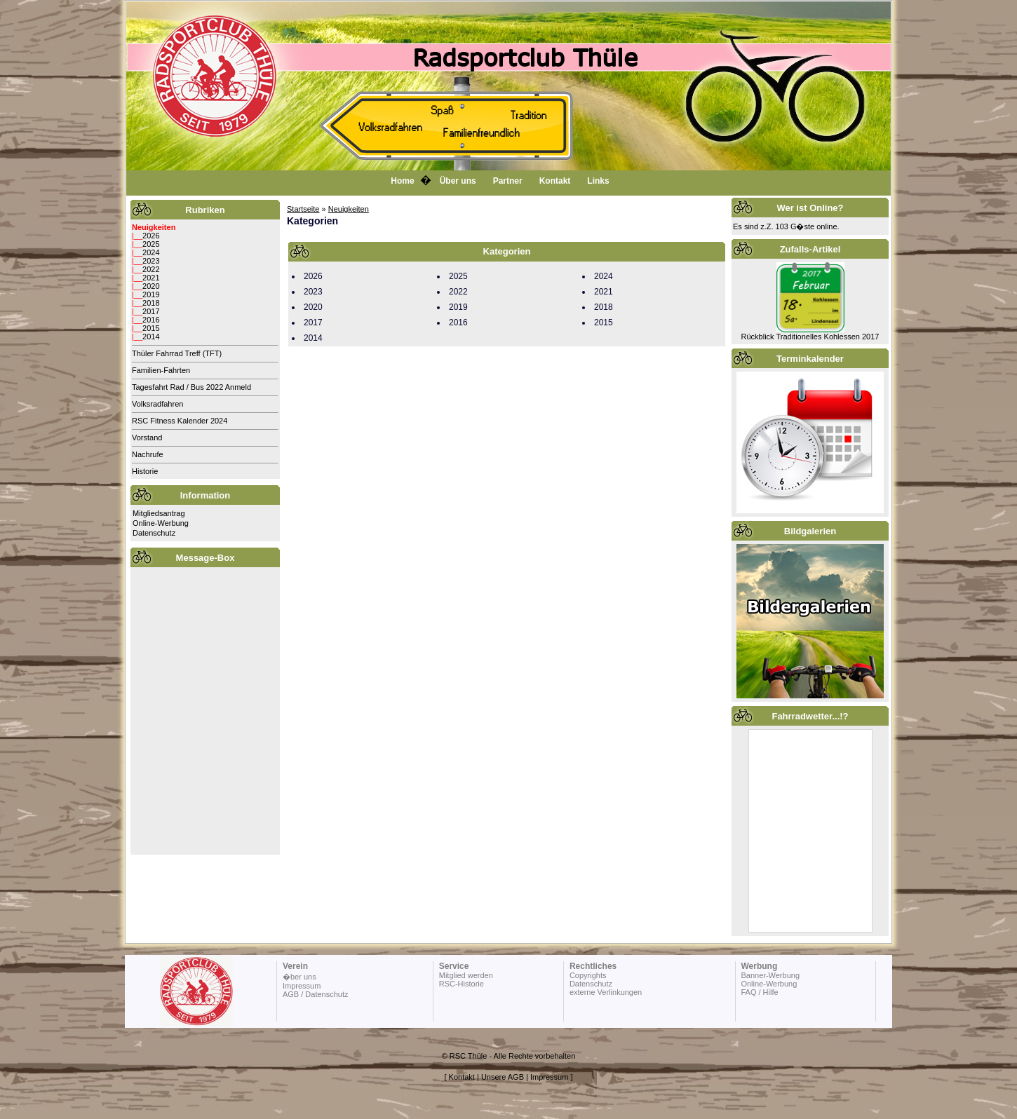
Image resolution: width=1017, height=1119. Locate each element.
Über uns (458, 181)
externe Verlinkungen (606, 992)
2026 (150, 235)
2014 (150, 336)
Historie (145, 471)
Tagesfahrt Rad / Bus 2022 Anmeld (191, 387)
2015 (150, 328)
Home (402, 181)
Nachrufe (147, 454)
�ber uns (299, 976)
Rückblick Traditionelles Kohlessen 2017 (810, 336)
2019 (150, 294)
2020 (150, 286)
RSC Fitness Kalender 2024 (179, 420)
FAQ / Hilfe (759, 992)
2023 (150, 261)
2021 (150, 277)
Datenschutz (154, 533)
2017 (150, 311)
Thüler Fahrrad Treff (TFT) (177, 353)
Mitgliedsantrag (159, 513)
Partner (508, 181)
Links (598, 181)
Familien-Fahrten (161, 370)
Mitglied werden (466, 975)
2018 (150, 303)
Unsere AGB (502, 1077)
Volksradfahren (157, 404)
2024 (150, 252)
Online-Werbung (161, 523)
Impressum (302, 986)
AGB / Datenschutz (316, 994)
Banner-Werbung (770, 975)
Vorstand (147, 437)
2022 (150, 269)
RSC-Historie (461, 983)
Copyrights (588, 975)
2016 (150, 320)
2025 (150, 244)
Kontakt (555, 181)
